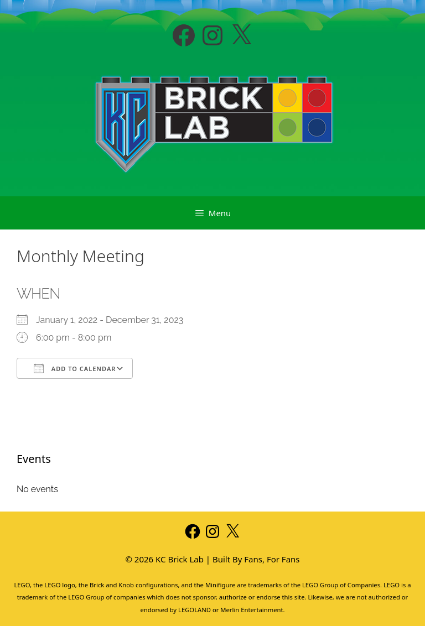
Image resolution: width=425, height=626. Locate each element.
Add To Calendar (75, 368)
